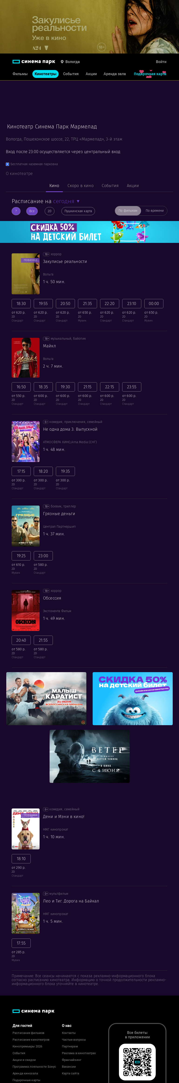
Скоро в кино (81, 185)
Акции (91, 74)
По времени (155, 211)
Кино (54, 185)
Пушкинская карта (78, 211)
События (71, 74)
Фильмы (20, 74)
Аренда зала (115, 74)
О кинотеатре (19, 173)
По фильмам (127, 211)
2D (49, 211)
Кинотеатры (45, 74)
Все (31, 211)
